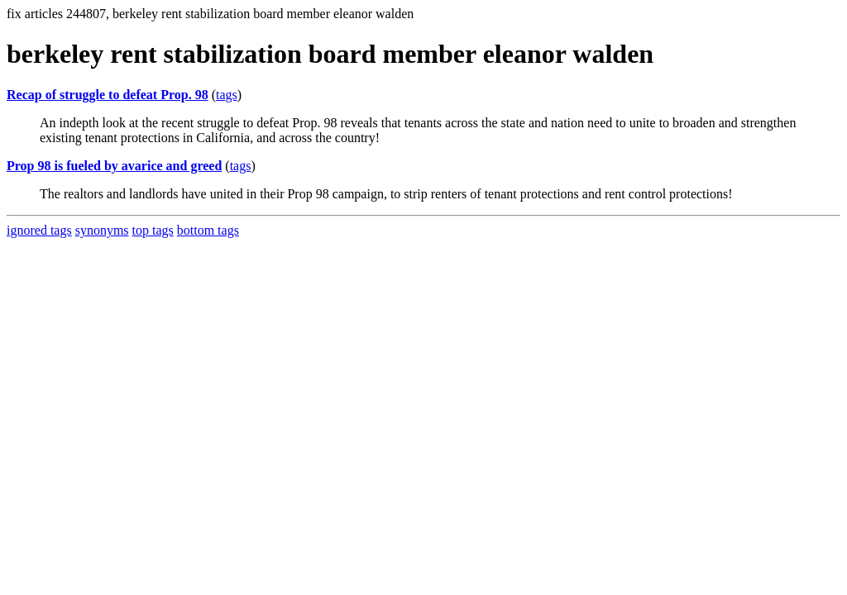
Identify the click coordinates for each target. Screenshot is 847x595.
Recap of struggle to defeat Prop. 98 (107, 95)
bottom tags (208, 230)
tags (226, 95)
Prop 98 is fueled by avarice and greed (114, 166)
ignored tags (39, 230)
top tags (153, 230)
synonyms (102, 230)
